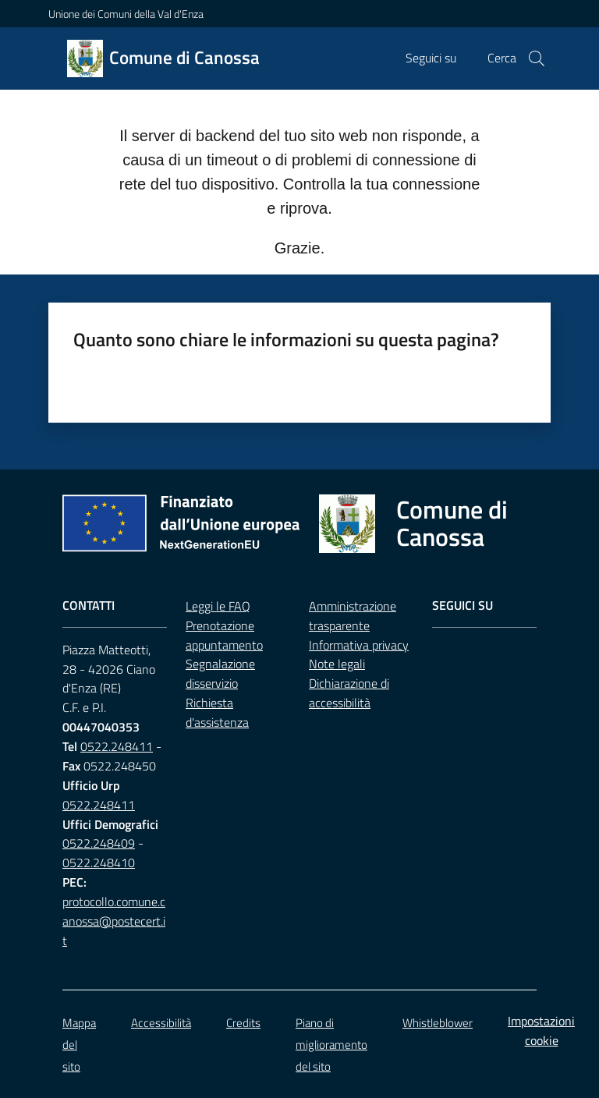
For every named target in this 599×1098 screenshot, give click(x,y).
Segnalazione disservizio (220, 673)
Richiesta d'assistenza (217, 712)
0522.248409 (98, 843)
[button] (537, 58)
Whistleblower (437, 1023)
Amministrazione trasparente (352, 616)
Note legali (337, 663)
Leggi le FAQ (218, 606)
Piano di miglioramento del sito (331, 1044)
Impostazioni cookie (541, 1030)
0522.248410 (98, 862)
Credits (243, 1023)
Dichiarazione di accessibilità (349, 693)
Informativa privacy (359, 645)
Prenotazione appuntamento (224, 635)
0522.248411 (116, 746)
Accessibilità (161, 1023)
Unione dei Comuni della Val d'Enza (126, 13)
